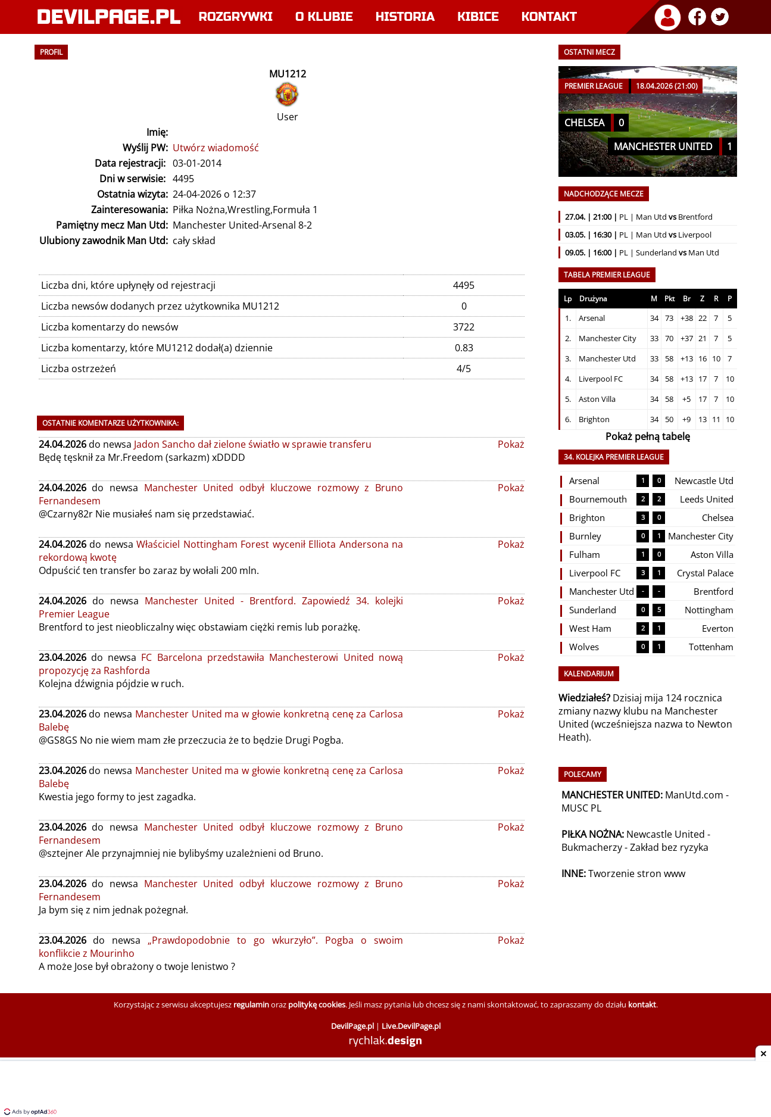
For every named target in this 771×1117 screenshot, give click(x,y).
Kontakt (549, 17)
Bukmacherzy (591, 847)
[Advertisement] (386, 1090)
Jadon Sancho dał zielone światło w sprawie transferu (253, 444)
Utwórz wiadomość (216, 147)
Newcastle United (665, 834)
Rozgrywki (236, 17)
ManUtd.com (694, 794)
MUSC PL (581, 808)
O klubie (324, 17)
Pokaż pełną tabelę (647, 436)
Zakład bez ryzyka (669, 847)
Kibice (478, 17)
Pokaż (511, 444)
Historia (405, 17)
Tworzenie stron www (636, 873)
